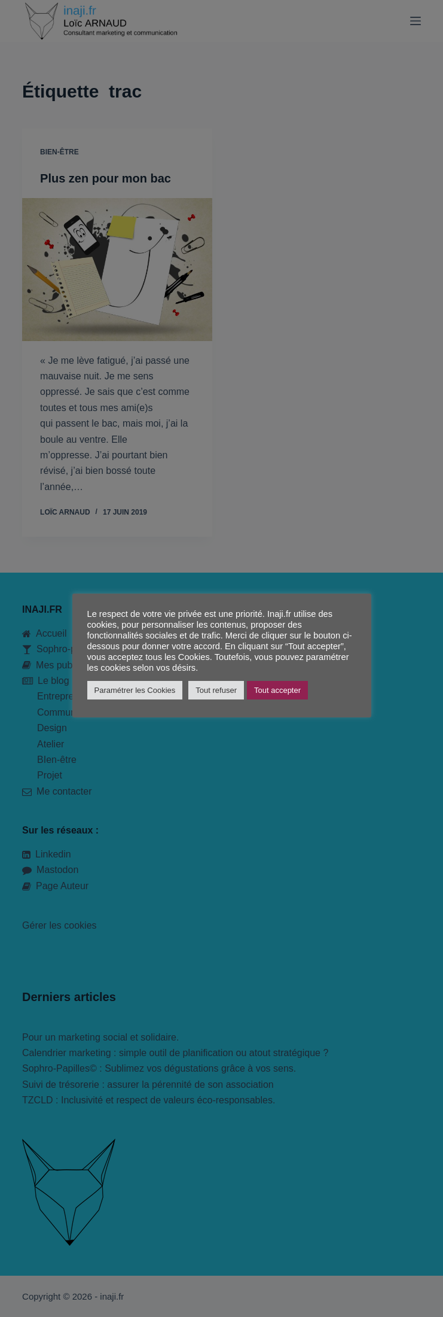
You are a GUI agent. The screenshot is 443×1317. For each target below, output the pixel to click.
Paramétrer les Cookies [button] (135, 690)
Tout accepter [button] (277, 690)
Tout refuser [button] (216, 690)
